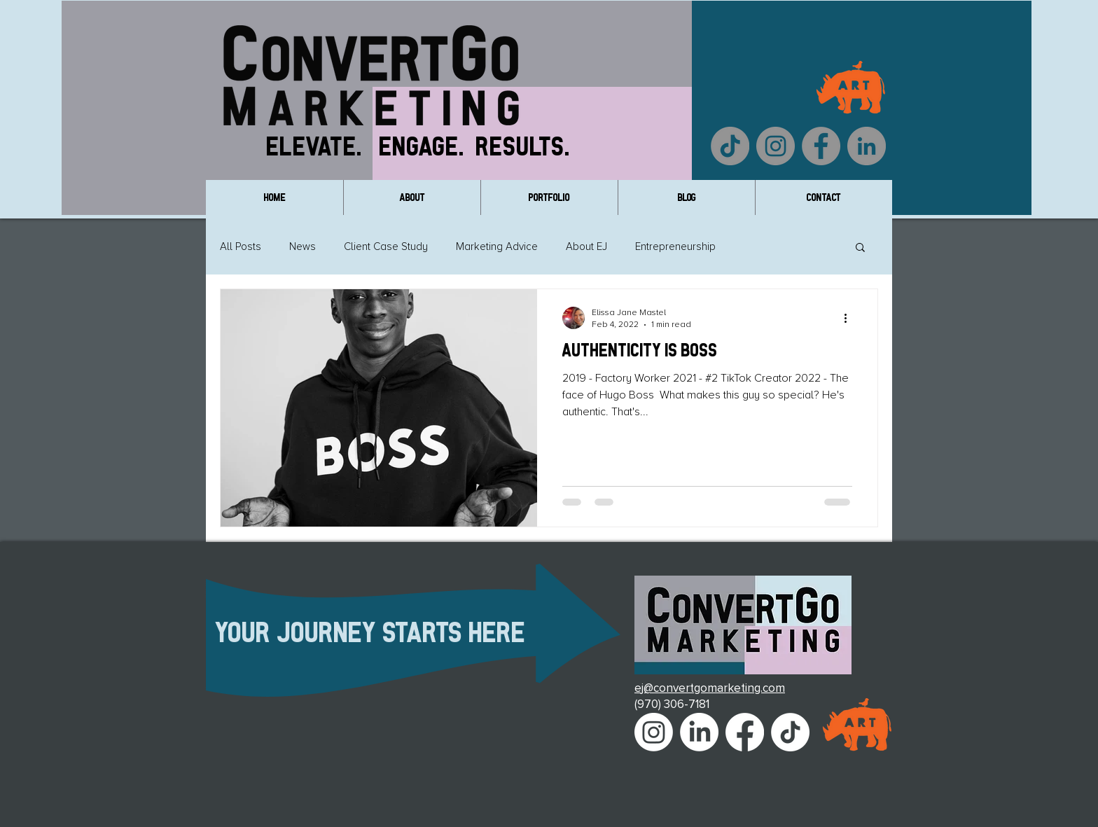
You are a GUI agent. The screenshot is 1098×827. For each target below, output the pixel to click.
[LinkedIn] (866, 146)
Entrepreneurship (675, 246)
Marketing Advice (497, 246)
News (302, 246)
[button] (860, 248)
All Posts (240, 246)
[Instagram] (775, 146)
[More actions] (850, 318)
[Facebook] (821, 146)
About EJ (586, 246)
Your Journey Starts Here (371, 632)
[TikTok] (730, 146)
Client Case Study (386, 246)
